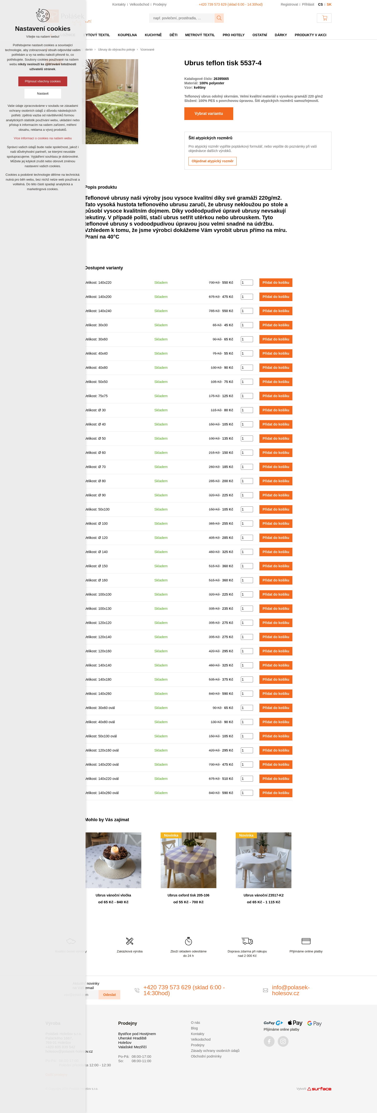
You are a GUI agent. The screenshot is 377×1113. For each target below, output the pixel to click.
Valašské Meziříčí (132, 1047)
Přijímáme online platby (281, 1029)
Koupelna (127, 35)
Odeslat (109, 995)
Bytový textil (96, 35)
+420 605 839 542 (60, 1047)
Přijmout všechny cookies (43, 81)
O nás (195, 1023)
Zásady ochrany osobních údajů (215, 1051)
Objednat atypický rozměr (212, 161)
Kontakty (197, 1034)
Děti (173, 35)
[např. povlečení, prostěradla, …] (182, 18)
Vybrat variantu (209, 113)
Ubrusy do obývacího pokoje (116, 49)
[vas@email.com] (79, 994)
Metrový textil (200, 35)
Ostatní (260, 35)
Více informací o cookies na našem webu (43, 138)
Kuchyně (153, 35)
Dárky (281, 35)
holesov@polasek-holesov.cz (69, 1051)
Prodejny (197, 1045)
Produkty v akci (310, 35)
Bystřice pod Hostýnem (137, 1034)
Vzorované (147, 49)
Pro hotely (234, 35)
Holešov (125, 1042)
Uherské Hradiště (132, 1038)
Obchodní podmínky (206, 1056)
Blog (194, 1028)
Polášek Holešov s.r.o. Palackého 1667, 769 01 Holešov (63, 1038)
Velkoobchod (201, 1039)
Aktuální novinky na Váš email (86, 985)
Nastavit (43, 93)
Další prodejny (56, 1075)
